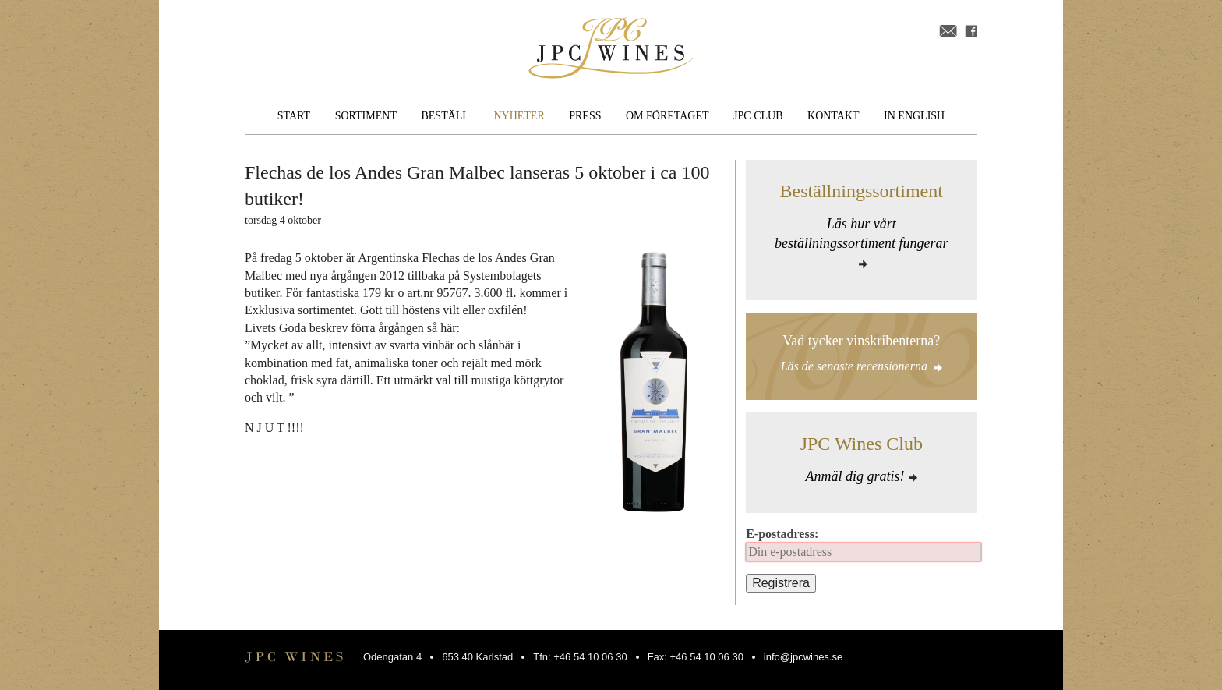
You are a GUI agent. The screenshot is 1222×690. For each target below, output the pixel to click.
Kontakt (833, 116)
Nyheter (518, 116)
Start (293, 116)
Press (585, 116)
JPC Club (757, 116)
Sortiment (366, 116)
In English (914, 116)
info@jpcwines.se (803, 657)
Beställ (444, 116)
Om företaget (667, 116)
